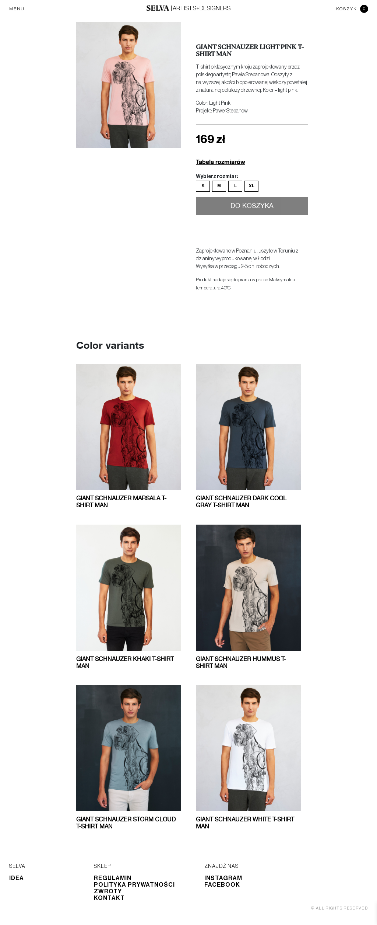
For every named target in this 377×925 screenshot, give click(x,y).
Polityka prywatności (134, 884)
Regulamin (112, 878)
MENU (17, 9)
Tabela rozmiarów (220, 161)
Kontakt (109, 898)
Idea (16, 878)
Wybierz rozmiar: (217, 176)
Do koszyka (252, 206)
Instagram (223, 878)
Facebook (222, 884)
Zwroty (108, 891)
